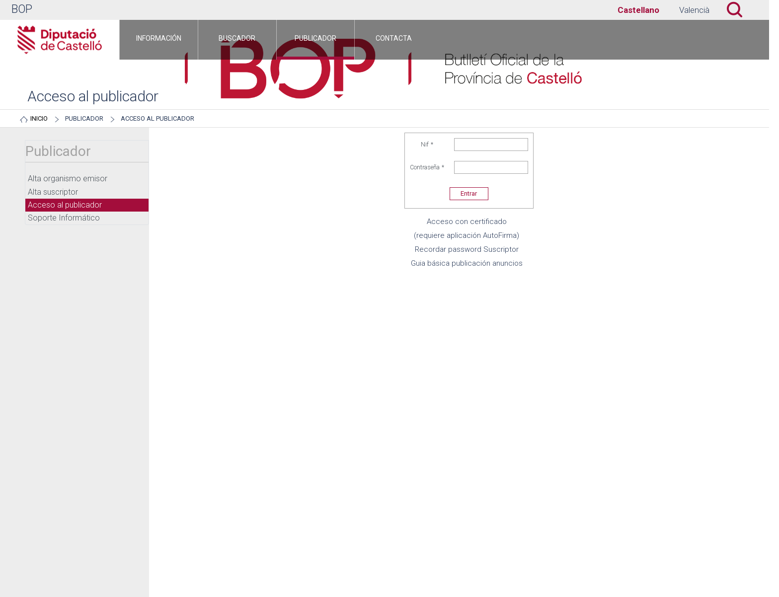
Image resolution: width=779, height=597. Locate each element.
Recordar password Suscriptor (467, 249)
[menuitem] (159, 40)
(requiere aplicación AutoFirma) (466, 235)
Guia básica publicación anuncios (467, 263)
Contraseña (427, 167)
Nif (427, 144)
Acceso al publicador (157, 118)
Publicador (84, 118)
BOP (21, 9)
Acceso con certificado (467, 221)
